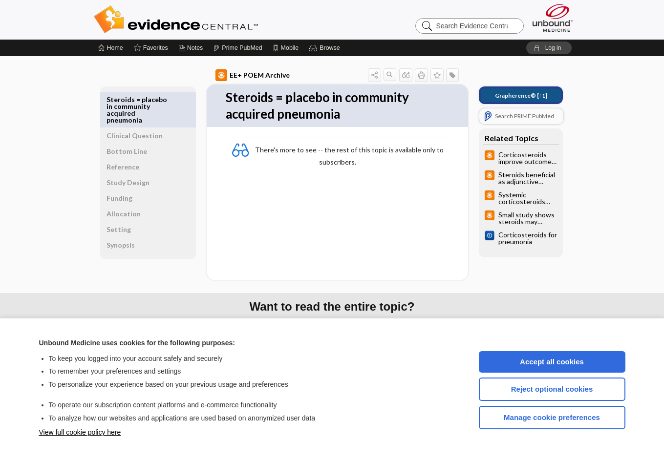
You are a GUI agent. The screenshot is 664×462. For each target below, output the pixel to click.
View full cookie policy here (80, 432)
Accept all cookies (552, 361)
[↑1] (510, 95)
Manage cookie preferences (552, 417)
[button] (326, 48)
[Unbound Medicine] (552, 17)
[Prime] (237, 48)
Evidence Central (215, 19)
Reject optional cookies (552, 389)
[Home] (110, 48)
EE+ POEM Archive (241, 75)
